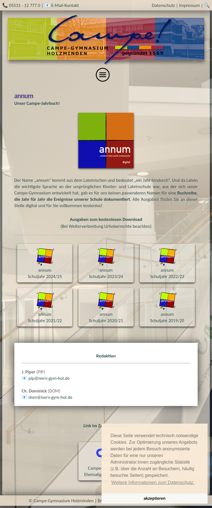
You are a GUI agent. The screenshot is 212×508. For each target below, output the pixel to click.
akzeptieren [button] (154, 498)
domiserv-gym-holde (50, 397)
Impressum (189, 5)
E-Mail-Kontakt (65, 5)
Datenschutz (163, 5)
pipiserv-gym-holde (49, 378)
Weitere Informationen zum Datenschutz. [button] (153, 482)
